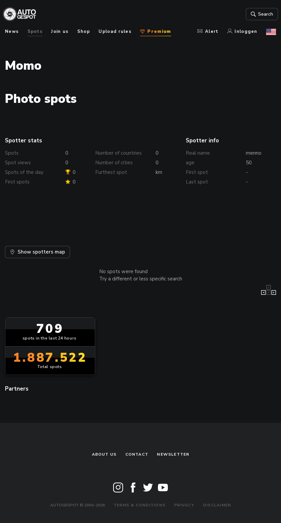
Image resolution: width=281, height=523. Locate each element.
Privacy (184, 505)
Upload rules (115, 32)
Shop (83, 32)
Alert (207, 32)
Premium (155, 32)
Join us (59, 32)
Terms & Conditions (139, 505)
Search (259, 14)
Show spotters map (37, 252)
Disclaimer (217, 505)
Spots (35, 32)
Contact (137, 454)
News (12, 32)
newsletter (173, 454)
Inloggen (242, 32)
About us (104, 454)
